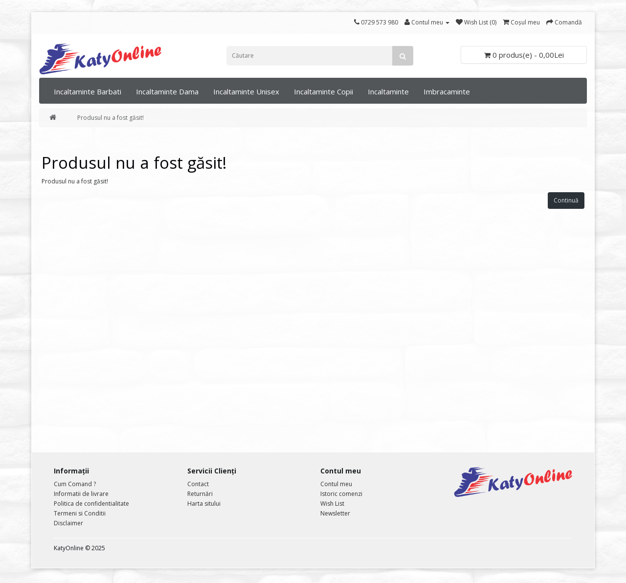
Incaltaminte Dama (167, 91)
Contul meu (336, 484)
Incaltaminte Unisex (246, 91)
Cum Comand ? (75, 484)
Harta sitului (204, 503)
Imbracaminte (447, 91)
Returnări (200, 494)
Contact (198, 484)
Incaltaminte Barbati (87, 91)
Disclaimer (68, 523)
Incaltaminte (388, 91)
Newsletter (335, 513)
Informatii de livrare (81, 494)
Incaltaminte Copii (323, 91)
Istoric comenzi (341, 494)
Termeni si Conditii (80, 513)
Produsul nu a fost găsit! (110, 117)
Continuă (566, 200)
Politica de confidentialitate (91, 503)
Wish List (332, 503)
